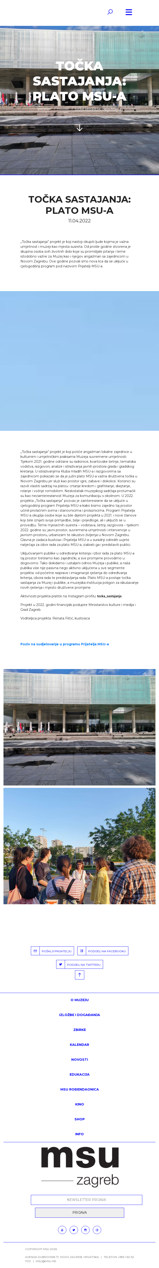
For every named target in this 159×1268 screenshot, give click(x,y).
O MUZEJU (80, 1000)
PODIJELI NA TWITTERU (78, 964)
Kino (79, 1104)
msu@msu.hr (46, 1261)
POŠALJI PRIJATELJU (51, 951)
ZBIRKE (79, 1030)
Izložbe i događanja (79, 1015)
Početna (44, 109)
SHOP (80, 1119)
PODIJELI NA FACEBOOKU (102, 951)
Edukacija (80, 1074)
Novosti (63, 109)
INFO (79, 1134)
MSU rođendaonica (79, 1089)
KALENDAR (79, 1045)
